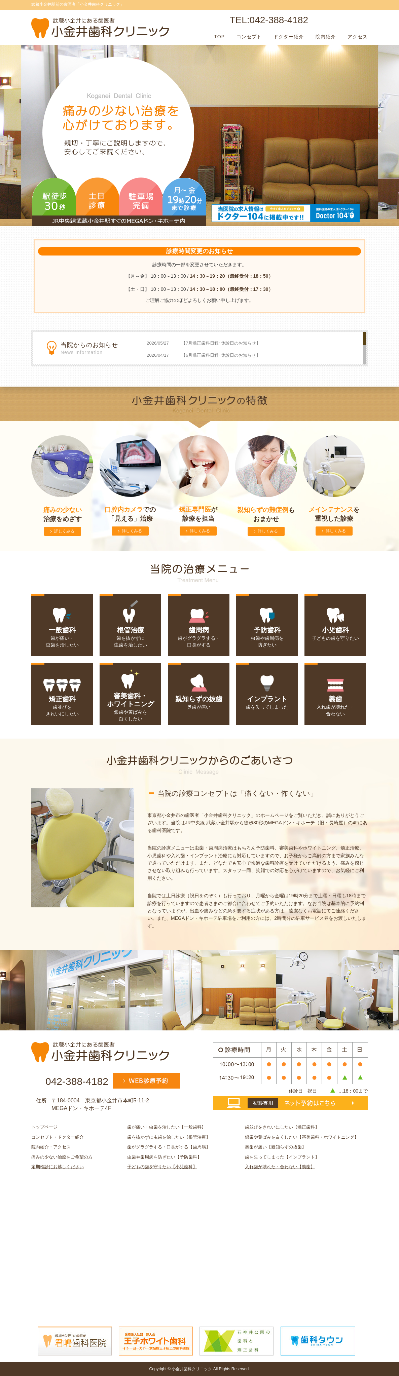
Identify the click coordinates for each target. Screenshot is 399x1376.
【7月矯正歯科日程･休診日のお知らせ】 (220, 343)
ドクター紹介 (289, 36)
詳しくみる (64, 531)
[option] (200, 132)
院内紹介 (326, 36)
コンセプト (249, 36)
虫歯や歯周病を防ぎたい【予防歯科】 (164, 1156)
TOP (219, 36)
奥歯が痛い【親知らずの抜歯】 (275, 1146)
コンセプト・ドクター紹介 (57, 1137)
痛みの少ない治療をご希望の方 (62, 1156)
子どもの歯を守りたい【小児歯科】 (162, 1166)
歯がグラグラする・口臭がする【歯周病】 (168, 1146)
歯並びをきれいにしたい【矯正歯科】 (282, 1127)
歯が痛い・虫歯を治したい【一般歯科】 (166, 1127)
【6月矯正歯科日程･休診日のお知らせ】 (220, 355)
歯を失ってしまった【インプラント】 (282, 1156)
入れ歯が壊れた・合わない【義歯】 (280, 1166)
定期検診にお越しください (57, 1166)
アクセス (358, 36)
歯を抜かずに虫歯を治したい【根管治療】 (168, 1137)
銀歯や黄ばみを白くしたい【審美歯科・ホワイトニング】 (302, 1137)
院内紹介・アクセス (51, 1146)
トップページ (44, 1127)
